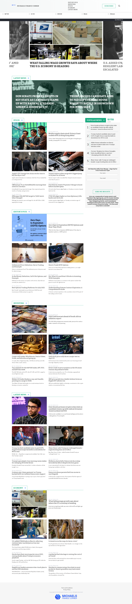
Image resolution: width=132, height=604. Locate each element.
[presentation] (103, 186)
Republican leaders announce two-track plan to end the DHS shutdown (29, 568)
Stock (70, 6)
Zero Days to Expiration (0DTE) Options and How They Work (66, 226)
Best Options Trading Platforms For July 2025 (28, 288)
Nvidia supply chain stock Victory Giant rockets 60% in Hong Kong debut (64, 135)
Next (115, 40)
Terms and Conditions (67, 588)
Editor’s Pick (73, 2)
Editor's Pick (21, 212)
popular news (95, 120)
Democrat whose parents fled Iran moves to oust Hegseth (64, 473)
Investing (72, 4)
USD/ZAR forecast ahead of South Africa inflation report (65, 318)
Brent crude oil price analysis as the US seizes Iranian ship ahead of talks (65, 368)
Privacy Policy (66, 589)
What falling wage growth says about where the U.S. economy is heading (63, 502)
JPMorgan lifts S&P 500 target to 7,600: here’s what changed (28, 197)
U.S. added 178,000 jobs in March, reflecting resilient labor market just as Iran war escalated (27, 543)
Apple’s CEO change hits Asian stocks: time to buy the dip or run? (28, 174)
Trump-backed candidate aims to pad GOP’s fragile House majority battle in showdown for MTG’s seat (28, 449)
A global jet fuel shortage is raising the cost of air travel (65, 555)
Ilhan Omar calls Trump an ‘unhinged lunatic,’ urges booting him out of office (65, 449)
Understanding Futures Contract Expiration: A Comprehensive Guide (65, 288)
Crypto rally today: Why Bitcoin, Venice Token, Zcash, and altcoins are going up (28, 357)
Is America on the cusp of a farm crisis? (63, 541)
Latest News (73, 9)
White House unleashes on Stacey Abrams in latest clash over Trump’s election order (103, 144)
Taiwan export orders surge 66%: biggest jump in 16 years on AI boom (65, 174)
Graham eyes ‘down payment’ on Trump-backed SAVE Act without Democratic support (28, 473)
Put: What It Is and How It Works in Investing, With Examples (65, 277)
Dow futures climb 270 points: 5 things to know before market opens (65, 185)
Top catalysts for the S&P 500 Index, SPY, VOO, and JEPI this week (28, 368)
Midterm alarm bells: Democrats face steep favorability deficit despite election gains (64, 462)
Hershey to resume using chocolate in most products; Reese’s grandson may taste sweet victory (64, 569)
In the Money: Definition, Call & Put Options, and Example (29, 277)
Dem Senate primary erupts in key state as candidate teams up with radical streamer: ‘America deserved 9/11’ (66, 409)
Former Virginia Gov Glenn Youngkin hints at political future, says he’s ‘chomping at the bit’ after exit (103, 153)
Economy (71, 8)
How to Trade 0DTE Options (58, 265)
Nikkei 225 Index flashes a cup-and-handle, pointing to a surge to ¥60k (28, 380)
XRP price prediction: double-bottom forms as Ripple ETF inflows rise (65, 380)
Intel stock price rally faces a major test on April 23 (64, 357)
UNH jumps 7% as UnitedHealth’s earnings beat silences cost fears (29, 185)
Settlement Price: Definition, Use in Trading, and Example (28, 266)
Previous (17, 40)
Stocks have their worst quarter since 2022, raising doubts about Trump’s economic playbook (27, 556)
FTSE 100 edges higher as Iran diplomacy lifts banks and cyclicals (65, 197)
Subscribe (108, 6)
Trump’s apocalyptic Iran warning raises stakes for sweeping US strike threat (29, 462)
